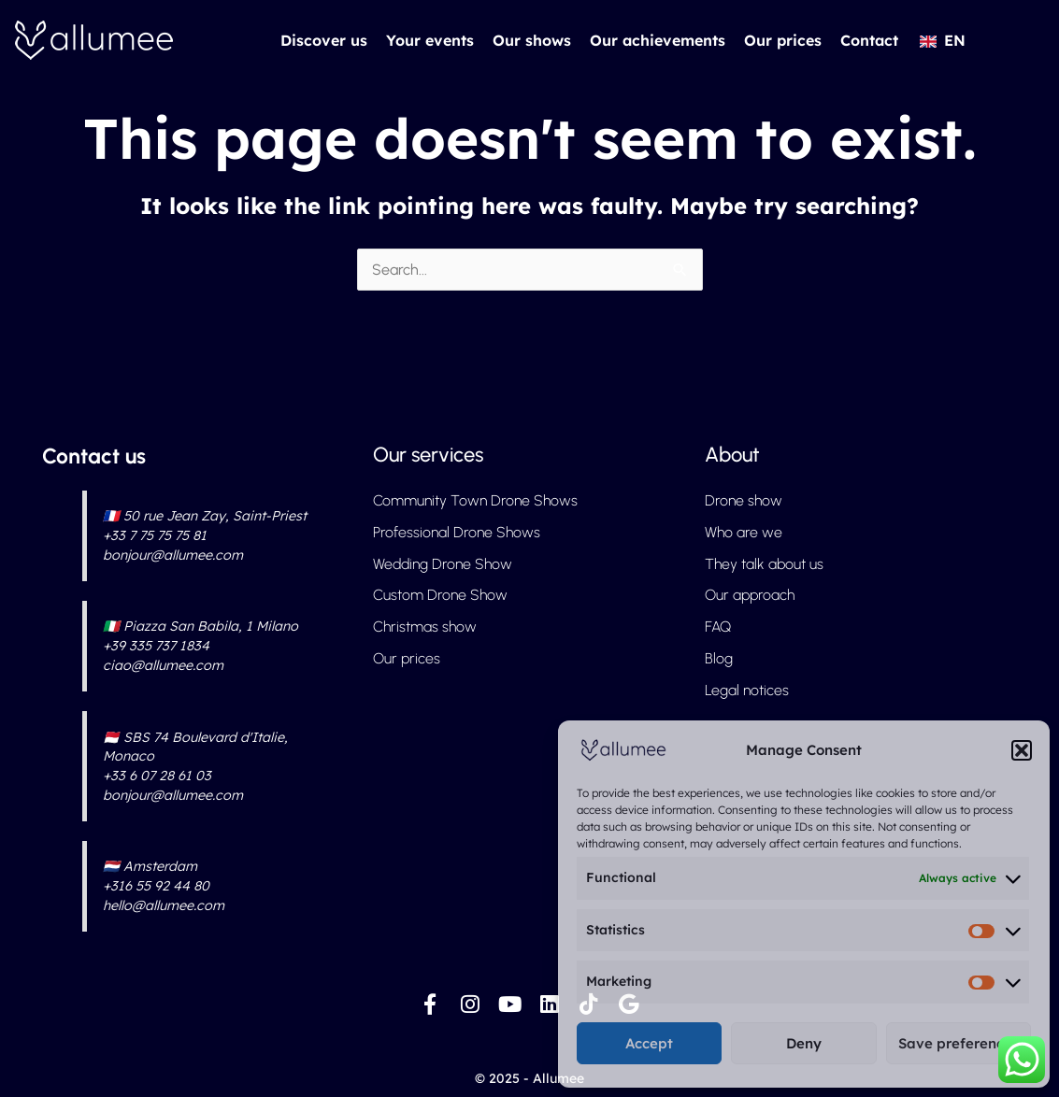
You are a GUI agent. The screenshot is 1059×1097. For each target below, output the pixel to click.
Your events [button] (430, 40)
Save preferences (958, 1043)
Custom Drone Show (440, 596)
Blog (719, 659)
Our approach (750, 596)
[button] (1021, 750)
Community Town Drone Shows (475, 500)
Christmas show (425, 627)
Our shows (532, 40)
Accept (649, 1043)
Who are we (743, 532)
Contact (869, 40)
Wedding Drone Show (443, 564)
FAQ (718, 627)
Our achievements (657, 40)
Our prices (783, 40)
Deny (804, 1043)
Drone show (743, 500)
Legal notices (747, 691)
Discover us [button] (323, 40)
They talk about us (764, 564)
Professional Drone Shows (456, 532)
